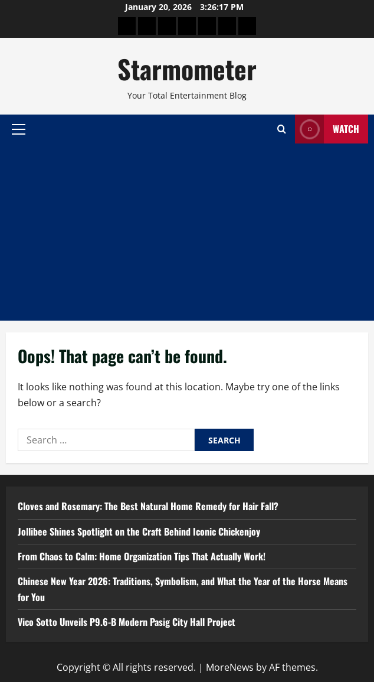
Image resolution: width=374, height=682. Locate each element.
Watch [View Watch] (327, 129)
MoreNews (230, 667)
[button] (18, 128)
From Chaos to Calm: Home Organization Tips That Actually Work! (141, 556)
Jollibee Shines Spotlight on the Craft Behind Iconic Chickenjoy (139, 531)
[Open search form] (281, 129)
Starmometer (187, 69)
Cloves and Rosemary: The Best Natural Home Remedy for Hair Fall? (148, 506)
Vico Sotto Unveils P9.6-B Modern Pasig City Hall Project (126, 622)
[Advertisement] (187, 232)
